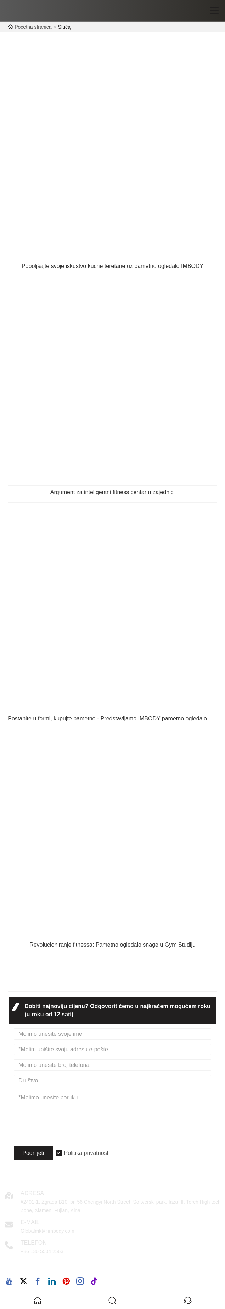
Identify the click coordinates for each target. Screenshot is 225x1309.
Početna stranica (33, 27)
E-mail (30, 1222)
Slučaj (65, 27)
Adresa (32, 1193)
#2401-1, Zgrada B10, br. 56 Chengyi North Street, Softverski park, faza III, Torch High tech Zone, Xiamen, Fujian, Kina (121, 1206)
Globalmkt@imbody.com (47, 1231)
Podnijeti (33, 1153)
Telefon (34, 1243)
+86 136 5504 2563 (42, 1251)
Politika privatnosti (87, 1153)
